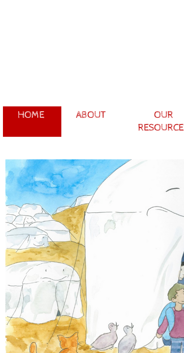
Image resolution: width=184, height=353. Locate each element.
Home (31, 115)
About (91, 115)
